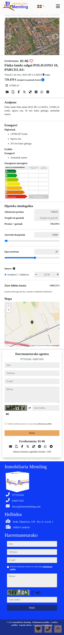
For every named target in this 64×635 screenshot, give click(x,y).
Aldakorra (24, 274)
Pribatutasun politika (41, 622)
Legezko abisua (25, 625)
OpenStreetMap (44, 345)
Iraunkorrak (13, 274)
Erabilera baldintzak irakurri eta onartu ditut (30, 424)
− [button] (9, 310)
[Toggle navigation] (58, 6)
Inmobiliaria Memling (22, 622)
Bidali (32, 433)
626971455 (38, 359)
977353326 (25, 359)
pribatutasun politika (44, 424)
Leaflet (32, 345)
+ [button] (9, 306)
